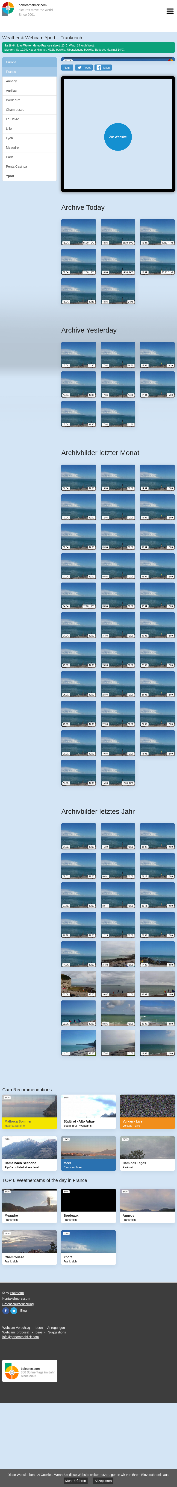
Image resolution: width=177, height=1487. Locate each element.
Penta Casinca (16, 166)
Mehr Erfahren (75, 1481)
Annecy (11, 81)
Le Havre (12, 119)
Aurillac (11, 91)
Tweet (87, 149)
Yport (10, 176)
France (11, 72)
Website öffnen (118, 218)
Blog (23, 1392)
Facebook (5, 1392)
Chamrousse (15, 109)
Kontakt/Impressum (16, 1380)
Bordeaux (13, 100)
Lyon (9, 138)
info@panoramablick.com (20, 1418)
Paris (9, 157)
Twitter (13, 1392)
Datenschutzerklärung (18, 1385)
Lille (9, 128)
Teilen (106, 149)
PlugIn (67, 149)
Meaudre (12, 147)
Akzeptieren (103, 1481)
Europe (11, 62)
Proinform (17, 1374)
